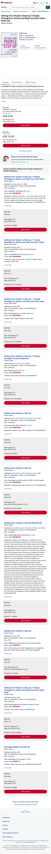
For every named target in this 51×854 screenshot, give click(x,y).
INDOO (10, 370)
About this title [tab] (17, 82)
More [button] (4, 101)
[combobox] (28, 7)
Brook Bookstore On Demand (18, 704)
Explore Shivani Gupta (20, 162)
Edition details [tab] (31, 82)
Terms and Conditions (29, 842)
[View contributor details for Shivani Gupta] (6, 23)
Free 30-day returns (25, 151)
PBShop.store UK (14, 643)
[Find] (48, 7)
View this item (6, 113)
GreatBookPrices (14, 254)
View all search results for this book (25, 804)
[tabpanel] (24, 93)
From (26, 47)
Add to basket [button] (25, 125)
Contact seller (7, 205)
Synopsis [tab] (6, 82)
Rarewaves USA (13, 425)
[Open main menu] (4, 7)
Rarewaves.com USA (15, 480)
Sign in (42, 3)
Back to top (25, 812)
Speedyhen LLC (13, 759)
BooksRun (11, 191)
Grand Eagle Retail (14, 535)
